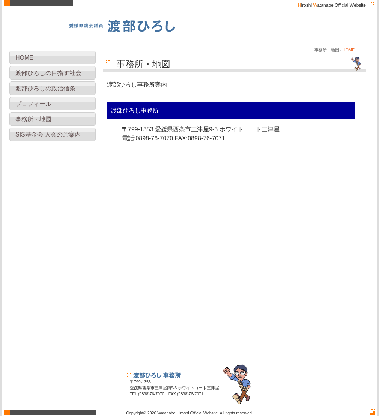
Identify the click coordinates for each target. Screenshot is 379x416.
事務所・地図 (33, 119)
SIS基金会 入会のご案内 (48, 134)
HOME (24, 57)
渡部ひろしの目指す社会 (48, 73)
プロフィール (33, 104)
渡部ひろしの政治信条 (45, 88)
